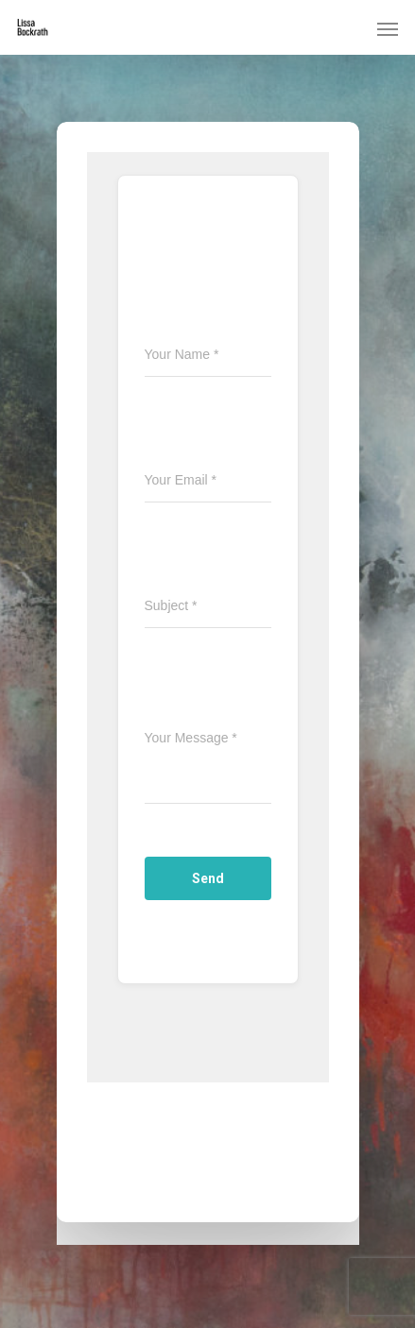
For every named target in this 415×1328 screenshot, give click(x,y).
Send (208, 878)
